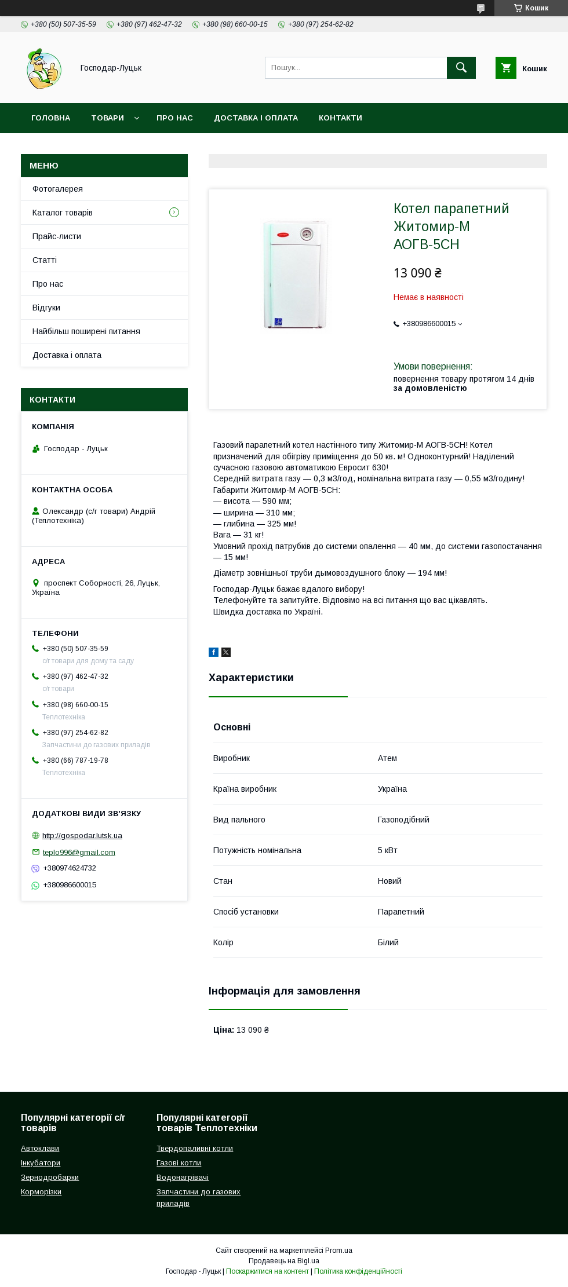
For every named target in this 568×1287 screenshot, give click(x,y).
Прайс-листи (56, 236)
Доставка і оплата (256, 118)
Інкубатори (40, 1162)
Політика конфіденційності (358, 1271)
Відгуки (46, 307)
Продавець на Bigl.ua (284, 1261)
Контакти (340, 118)
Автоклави (40, 1148)
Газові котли (178, 1162)
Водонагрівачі (182, 1177)
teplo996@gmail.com (79, 851)
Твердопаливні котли (194, 1148)
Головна (50, 118)
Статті (44, 260)
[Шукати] (461, 68)
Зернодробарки (50, 1177)
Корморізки (41, 1191)
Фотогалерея (57, 188)
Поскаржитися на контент (267, 1271)
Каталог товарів (62, 212)
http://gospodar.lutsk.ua (82, 835)
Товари (107, 118)
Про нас (174, 118)
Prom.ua (338, 1250)
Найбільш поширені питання (86, 331)
